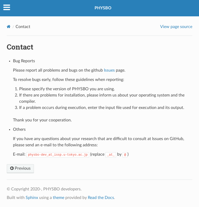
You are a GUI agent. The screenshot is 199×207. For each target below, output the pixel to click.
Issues (109, 70)
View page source (176, 27)
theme (58, 198)
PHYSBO (103, 8)
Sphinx (32, 198)
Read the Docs (101, 198)
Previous (20, 168)
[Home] (9, 26)
